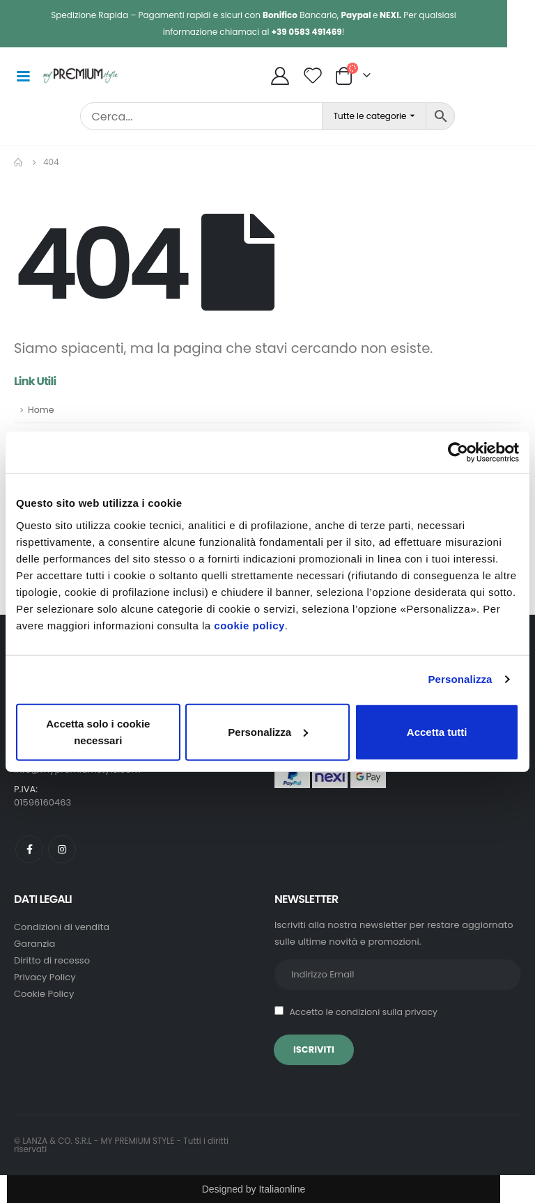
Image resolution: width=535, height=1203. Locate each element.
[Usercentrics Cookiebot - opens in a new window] (458, 452)
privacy (421, 1012)
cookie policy (249, 625)
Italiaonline (281, 1189)
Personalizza (460, 679)
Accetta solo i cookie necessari (98, 731)
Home (41, 410)
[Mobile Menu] (23, 75)
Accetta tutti (437, 731)
